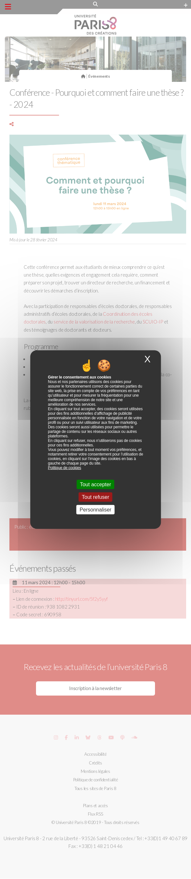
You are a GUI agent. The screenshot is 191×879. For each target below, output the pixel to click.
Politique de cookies (64, 467)
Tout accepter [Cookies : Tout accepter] (95, 484)
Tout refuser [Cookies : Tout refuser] (95, 497)
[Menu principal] (8, 6)
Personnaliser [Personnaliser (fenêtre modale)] (96, 509)
